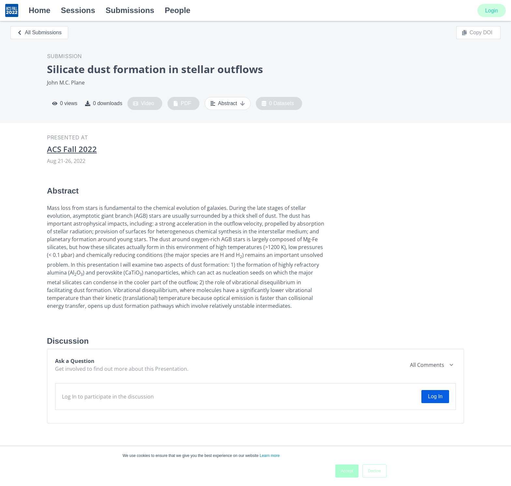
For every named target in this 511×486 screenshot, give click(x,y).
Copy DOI (477, 32)
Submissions (130, 10)
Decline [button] (374, 471)
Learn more (270, 455)
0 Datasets (277, 103)
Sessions (78, 10)
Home (40, 10)
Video (143, 103)
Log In (435, 396)
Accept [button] (347, 471)
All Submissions (39, 32)
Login (491, 10)
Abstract (227, 103)
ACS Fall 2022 (72, 149)
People (177, 10)
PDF (182, 103)
